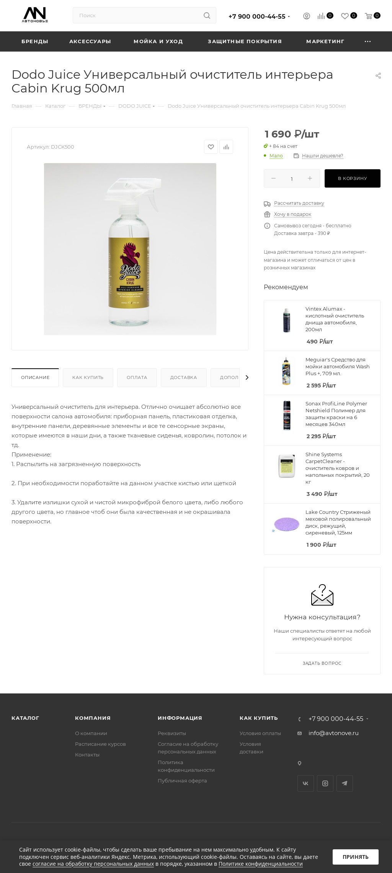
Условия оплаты (260, 733)
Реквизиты (172, 733)
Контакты (87, 755)
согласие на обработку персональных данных (93, 863)
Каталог (25, 718)
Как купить (88, 377)
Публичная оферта (182, 780)
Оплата (137, 377)
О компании (91, 733)
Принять (356, 856)
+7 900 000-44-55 (257, 16)
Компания (93, 718)
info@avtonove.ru (334, 733)
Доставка (183, 377)
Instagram (325, 783)
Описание (35, 377)
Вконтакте (305, 783)
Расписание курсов (100, 744)
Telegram (344, 783)
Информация (180, 718)
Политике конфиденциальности (261, 863)
